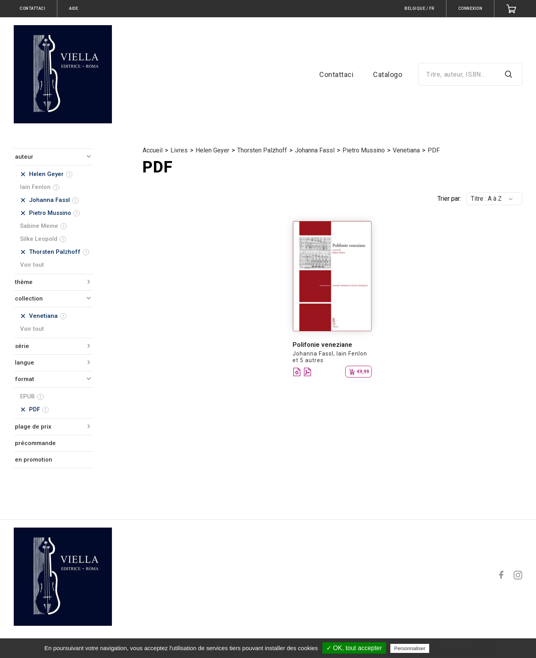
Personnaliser (410, 648)
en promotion (33, 459)
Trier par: (449, 198)
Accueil (153, 150)
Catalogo (387, 74)
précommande (35, 443)
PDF (434, 150)
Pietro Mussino (363, 150)
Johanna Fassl (315, 150)
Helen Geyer (212, 150)
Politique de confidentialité (465, 648)
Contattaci (336, 74)
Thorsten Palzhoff (262, 150)
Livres (179, 150)
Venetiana (406, 150)
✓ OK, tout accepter (354, 648)
